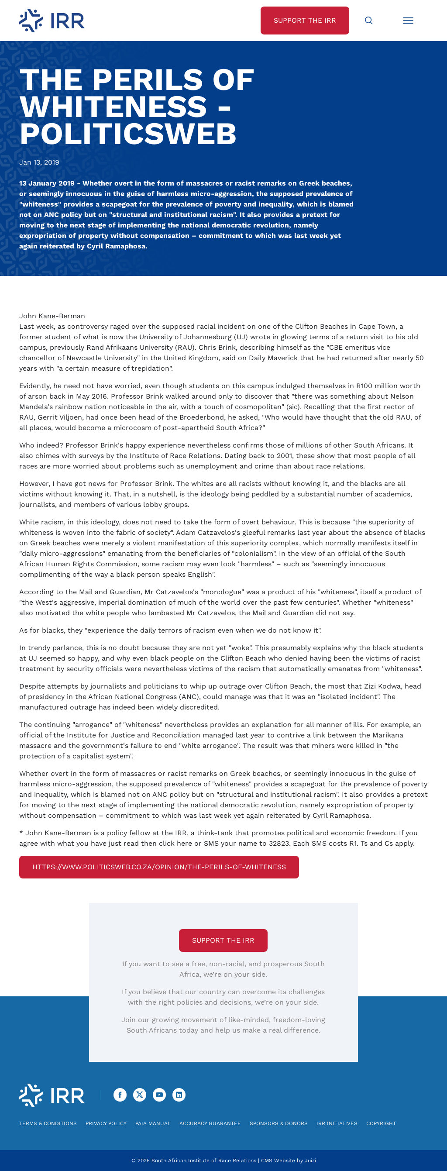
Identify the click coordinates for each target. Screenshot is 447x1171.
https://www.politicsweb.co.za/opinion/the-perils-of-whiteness (159, 867)
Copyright (381, 1123)
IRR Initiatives (337, 1123)
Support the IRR (223, 940)
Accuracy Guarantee (210, 1123)
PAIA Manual (153, 1123)
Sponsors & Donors (279, 1123)
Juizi (310, 1160)
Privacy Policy (106, 1123)
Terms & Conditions (48, 1123)
